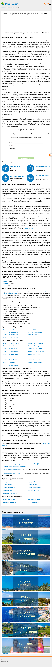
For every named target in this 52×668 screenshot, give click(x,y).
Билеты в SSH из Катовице (10, 354)
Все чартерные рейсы (34, 499)
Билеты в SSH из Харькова (10, 365)
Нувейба (5, 283)
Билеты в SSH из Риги (9, 362)
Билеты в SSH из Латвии (10, 330)
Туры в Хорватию (6, 622)
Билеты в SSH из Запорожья (36, 351)
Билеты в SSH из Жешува (10, 351)
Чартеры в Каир (7, 484)
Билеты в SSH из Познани (35, 359)
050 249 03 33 (4, 661)
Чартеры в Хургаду (33, 490)
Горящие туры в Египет (34, 502)
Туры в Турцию (5, 544)
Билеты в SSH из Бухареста (11, 343)
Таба (4, 285)
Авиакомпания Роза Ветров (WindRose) (14, 466)
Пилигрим (3, 7)
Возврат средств (28, 228)
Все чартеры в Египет (9, 499)
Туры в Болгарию (5, 560)
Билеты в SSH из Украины (35, 334)
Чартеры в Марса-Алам (9, 487)
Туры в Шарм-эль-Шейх (9, 502)
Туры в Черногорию (6, 637)
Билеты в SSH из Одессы (10, 359)
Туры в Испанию (5, 591)
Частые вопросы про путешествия (41, 176)
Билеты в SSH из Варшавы (35, 343)
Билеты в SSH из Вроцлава (35, 346)
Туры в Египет (5, 529)
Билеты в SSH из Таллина (35, 362)
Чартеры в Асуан (33, 482)
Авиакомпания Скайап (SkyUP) (12, 469)
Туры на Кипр (5, 606)
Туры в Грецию (5, 575)
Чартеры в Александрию (10, 482)
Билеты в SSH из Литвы (34, 330)
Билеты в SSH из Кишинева (11, 357)
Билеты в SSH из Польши (35, 332)
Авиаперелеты (15, 166)
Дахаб (5, 281)
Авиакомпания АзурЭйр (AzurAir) (13, 473)
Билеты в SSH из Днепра (35, 348)
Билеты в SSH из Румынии (10, 334)
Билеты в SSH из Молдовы (10, 332)
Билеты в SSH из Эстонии (10, 337)
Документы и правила (17, 176)
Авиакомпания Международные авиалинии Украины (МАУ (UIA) (21, 464)
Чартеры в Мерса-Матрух (35, 487)
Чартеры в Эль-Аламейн (10, 493)
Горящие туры (5, 653)
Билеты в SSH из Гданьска (10, 348)
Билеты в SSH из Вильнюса (11, 346)
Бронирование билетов (42, 166)
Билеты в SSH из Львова (35, 357)
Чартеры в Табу (7, 490)
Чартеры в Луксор (33, 484)
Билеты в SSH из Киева (34, 354)
